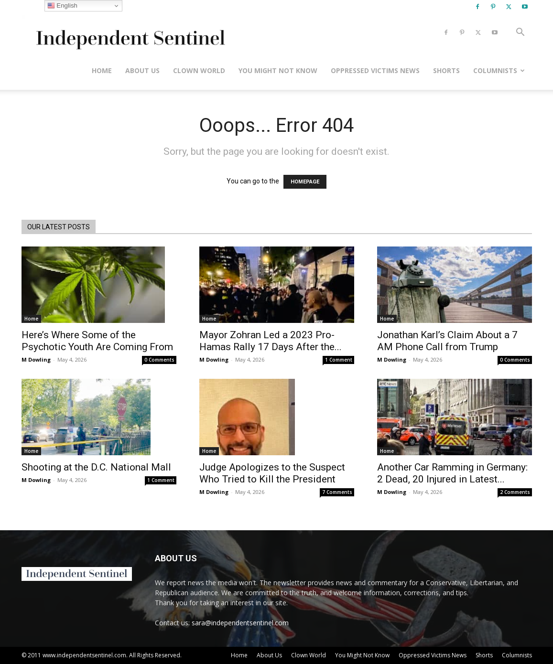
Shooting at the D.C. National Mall (96, 467)
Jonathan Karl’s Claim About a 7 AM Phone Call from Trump (447, 341)
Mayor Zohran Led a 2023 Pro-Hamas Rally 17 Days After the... (270, 341)
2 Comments (515, 492)
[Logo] (129, 32)
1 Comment (338, 359)
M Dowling (36, 359)
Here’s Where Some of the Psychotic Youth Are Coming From (97, 341)
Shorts (446, 70)
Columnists (499, 70)
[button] (520, 33)
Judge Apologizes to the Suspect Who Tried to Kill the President (272, 473)
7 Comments (337, 492)
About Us (142, 70)
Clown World (199, 70)
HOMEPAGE (305, 182)
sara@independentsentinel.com (240, 622)
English (62, 6)
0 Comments (159, 359)
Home (102, 70)
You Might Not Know (278, 70)
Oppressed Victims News (375, 70)
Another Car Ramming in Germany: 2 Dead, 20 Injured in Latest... (452, 473)
